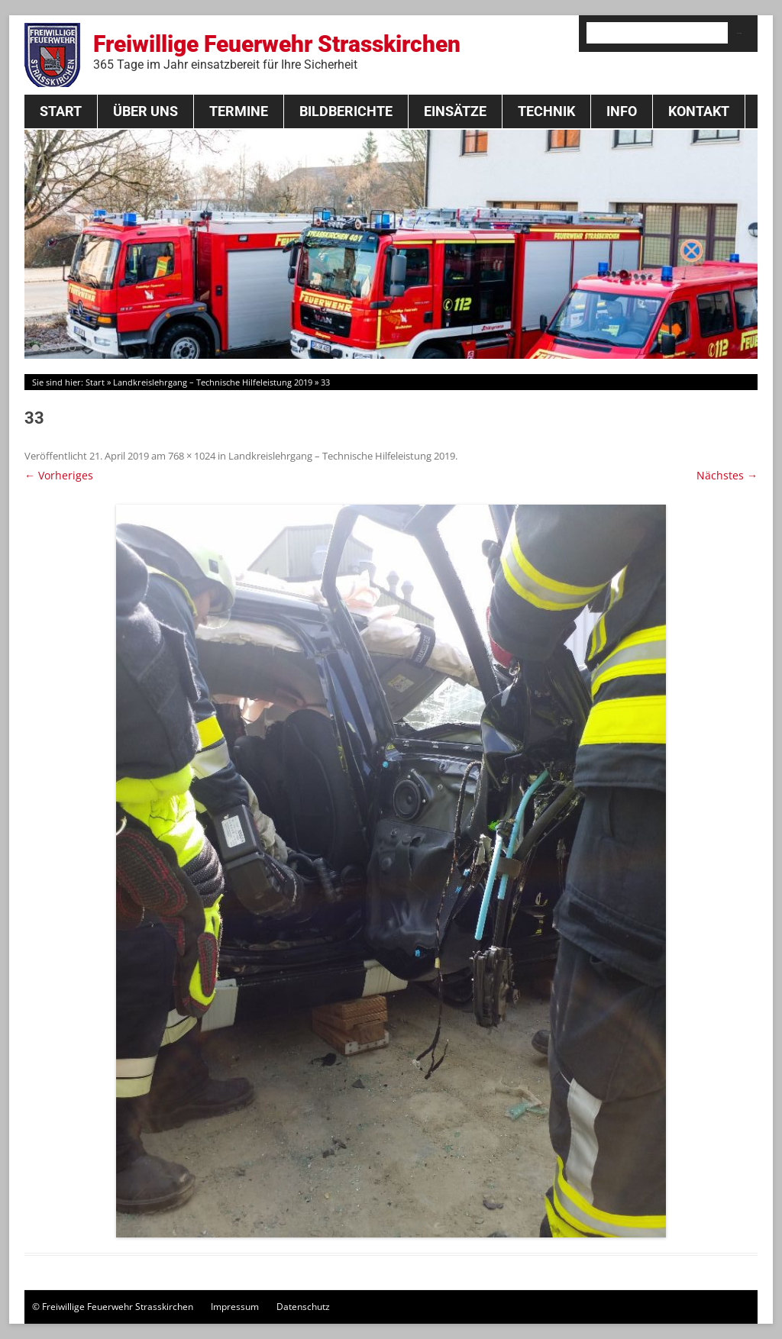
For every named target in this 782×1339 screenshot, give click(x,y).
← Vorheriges (58, 475)
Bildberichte (346, 111)
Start (61, 111)
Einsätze (455, 111)
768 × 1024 (191, 456)
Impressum (235, 1306)
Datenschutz (303, 1306)
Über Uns (145, 111)
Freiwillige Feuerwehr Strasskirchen (276, 51)
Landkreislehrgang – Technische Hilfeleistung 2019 (212, 382)
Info (621, 111)
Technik (546, 111)
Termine (238, 111)
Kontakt (698, 111)
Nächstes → (727, 475)
